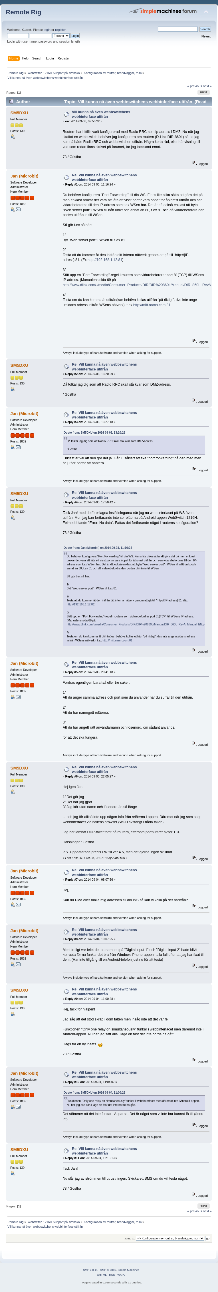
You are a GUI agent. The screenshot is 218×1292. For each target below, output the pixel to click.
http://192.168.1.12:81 (105, 260)
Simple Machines (128, 1269)
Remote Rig (23, 12)
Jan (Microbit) (24, 176)
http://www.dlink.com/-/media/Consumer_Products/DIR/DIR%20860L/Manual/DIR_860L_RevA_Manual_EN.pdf (137, 624)
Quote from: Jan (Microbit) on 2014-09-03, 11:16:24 (98, 547)
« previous (194, 86)
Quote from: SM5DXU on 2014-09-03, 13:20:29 (94, 432)
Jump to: (129, 1238)
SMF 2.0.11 (90, 1269)
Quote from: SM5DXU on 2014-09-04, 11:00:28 (94, 1092)
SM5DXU (19, 112)
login (47, 29)
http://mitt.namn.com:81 (151, 305)
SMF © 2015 (108, 1269)
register (60, 29)
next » (207, 86)
